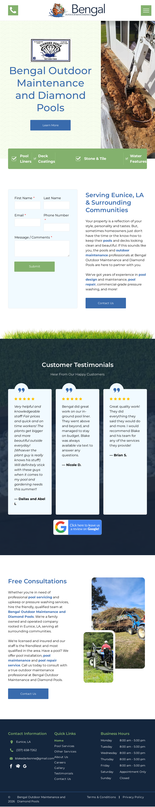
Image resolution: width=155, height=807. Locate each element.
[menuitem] (77, 740)
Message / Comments (32, 237)
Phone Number (56, 215)
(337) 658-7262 (26, 750)
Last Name (52, 198)
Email (19, 215)
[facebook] (11, 766)
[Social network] (18, 766)
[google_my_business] (25, 766)
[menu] (146, 10)
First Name (23, 198)
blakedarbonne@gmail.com (34, 758)
